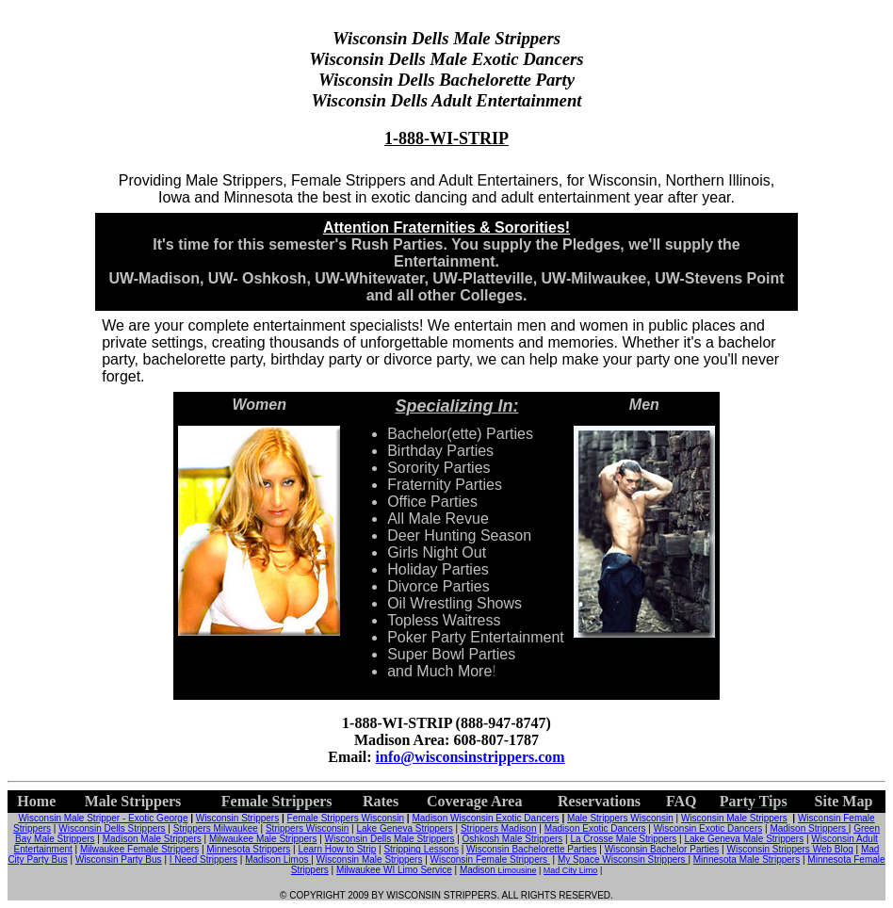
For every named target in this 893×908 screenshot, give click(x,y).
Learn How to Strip (337, 849)
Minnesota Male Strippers (746, 859)
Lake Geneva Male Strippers (744, 839)
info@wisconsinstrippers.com (470, 757)
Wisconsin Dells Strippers (111, 828)
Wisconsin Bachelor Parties (662, 849)
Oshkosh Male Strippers (513, 839)
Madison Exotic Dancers (595, 828)
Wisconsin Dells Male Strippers (390, 839)
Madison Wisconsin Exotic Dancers (485, 818)
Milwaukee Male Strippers (263, 839)
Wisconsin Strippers (237, 818)
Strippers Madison (499, 828)
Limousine (516, 870)
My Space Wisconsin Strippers (623, 859)
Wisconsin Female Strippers (490, 859)
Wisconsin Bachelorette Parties (531, 849)
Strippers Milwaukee (215, 828)
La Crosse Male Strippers (623, 839)
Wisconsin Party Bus (118, 859)
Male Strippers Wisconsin (620, 818)
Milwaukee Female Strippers (139, 849)
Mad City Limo (571, 870)
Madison (479, 870)
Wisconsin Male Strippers (734, 818)
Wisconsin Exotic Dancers (708, 828)
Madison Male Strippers (152, 839)
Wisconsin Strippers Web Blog (790, 849)
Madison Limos (278, 859)
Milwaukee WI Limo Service (394, 870)
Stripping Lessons (421, 849)
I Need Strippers (203, 859)
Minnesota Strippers (248, 849)
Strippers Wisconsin (307, 828)
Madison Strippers (809, 828)
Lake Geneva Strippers (404, 828)
